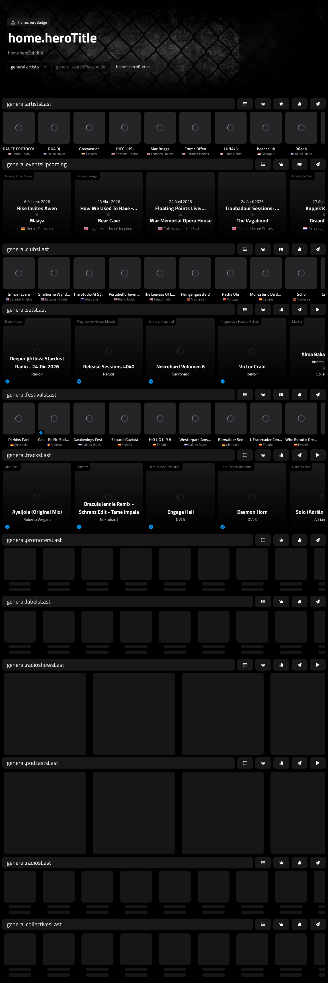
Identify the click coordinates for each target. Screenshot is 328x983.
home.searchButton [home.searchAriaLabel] (133, 67)
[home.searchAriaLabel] (80, 66)
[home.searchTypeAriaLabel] (29, 66)
